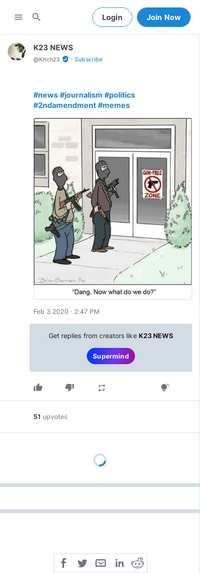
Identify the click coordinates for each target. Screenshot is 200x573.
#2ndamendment (64, 105)
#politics (119, 95)
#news (45, 95)
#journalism (81, 95)
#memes (114, 105)
